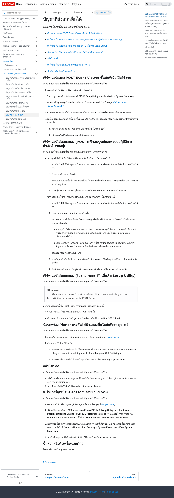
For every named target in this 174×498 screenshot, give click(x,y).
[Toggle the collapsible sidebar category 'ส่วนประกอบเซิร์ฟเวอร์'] (36, 42)
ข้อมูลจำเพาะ (8, 37)
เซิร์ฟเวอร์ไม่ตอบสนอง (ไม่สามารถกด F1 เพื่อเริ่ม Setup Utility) (77, 46)
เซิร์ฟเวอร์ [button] (30, 4)
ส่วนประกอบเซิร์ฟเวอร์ (12, 41)
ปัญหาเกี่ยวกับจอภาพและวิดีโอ (18, 92)
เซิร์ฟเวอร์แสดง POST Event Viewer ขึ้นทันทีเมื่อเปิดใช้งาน (75, 33)
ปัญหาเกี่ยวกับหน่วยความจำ (17, 84)
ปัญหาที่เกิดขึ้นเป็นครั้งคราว (17, 107)
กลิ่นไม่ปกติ (52, 58)
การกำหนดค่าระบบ (11, 50)
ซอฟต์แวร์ (64, 4)
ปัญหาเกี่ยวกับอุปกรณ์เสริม (17, 103)
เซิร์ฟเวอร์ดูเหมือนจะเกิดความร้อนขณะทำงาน (69, 65)
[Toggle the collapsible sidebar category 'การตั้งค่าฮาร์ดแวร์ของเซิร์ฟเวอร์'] (36, 46)
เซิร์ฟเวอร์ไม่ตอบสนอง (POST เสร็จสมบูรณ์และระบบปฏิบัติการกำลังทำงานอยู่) (84, 39)
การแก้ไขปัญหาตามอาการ (15, 74)
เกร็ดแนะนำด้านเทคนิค (12, 123)
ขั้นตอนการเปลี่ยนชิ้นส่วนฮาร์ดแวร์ (13, 55)
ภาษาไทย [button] (130, 4)
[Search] (158, 4)
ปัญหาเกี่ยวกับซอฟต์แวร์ (16, 119)
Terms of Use (111, 492)
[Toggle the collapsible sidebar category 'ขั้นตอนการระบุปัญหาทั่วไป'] (36, 69)
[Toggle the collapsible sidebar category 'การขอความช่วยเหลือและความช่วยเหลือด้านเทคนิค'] (36, 132)
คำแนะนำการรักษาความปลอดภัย (17, 127)
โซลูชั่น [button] (75, 4)
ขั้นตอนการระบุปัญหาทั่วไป (15, 69)
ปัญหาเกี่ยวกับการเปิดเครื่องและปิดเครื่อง (20, 79)
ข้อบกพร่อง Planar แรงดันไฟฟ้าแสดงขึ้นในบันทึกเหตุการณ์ (75, 52)
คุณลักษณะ (7, 33)
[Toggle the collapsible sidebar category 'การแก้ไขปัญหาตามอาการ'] (36, 74)
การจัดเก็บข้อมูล (48, 4)
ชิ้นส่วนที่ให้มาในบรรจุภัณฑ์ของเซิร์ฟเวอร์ (16, 27)
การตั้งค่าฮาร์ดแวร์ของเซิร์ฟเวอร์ (16, 46)
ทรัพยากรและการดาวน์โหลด (15, 23)
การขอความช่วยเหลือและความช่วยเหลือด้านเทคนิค (16, 132)
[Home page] (45, 12)
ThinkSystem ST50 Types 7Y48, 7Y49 (19, 18)
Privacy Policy (97, 492)
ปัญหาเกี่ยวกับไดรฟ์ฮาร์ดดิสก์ (18, 88)
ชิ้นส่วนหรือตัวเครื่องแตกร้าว (61, 71)
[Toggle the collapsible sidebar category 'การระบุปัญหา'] (36, 61)
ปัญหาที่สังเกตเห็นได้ (14, 115)
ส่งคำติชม (49, 462)
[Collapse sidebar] (20, 483)
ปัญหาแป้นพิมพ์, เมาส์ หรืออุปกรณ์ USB (20, 97)
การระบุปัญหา (9, 61)
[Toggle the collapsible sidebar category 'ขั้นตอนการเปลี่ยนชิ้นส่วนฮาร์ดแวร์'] (36, 56)
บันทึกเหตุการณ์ (10, 65)
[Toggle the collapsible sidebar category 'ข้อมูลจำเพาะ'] (36, 37)
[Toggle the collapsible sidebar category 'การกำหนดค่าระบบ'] (36, 50)
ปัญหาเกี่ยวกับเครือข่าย (15, 111)
